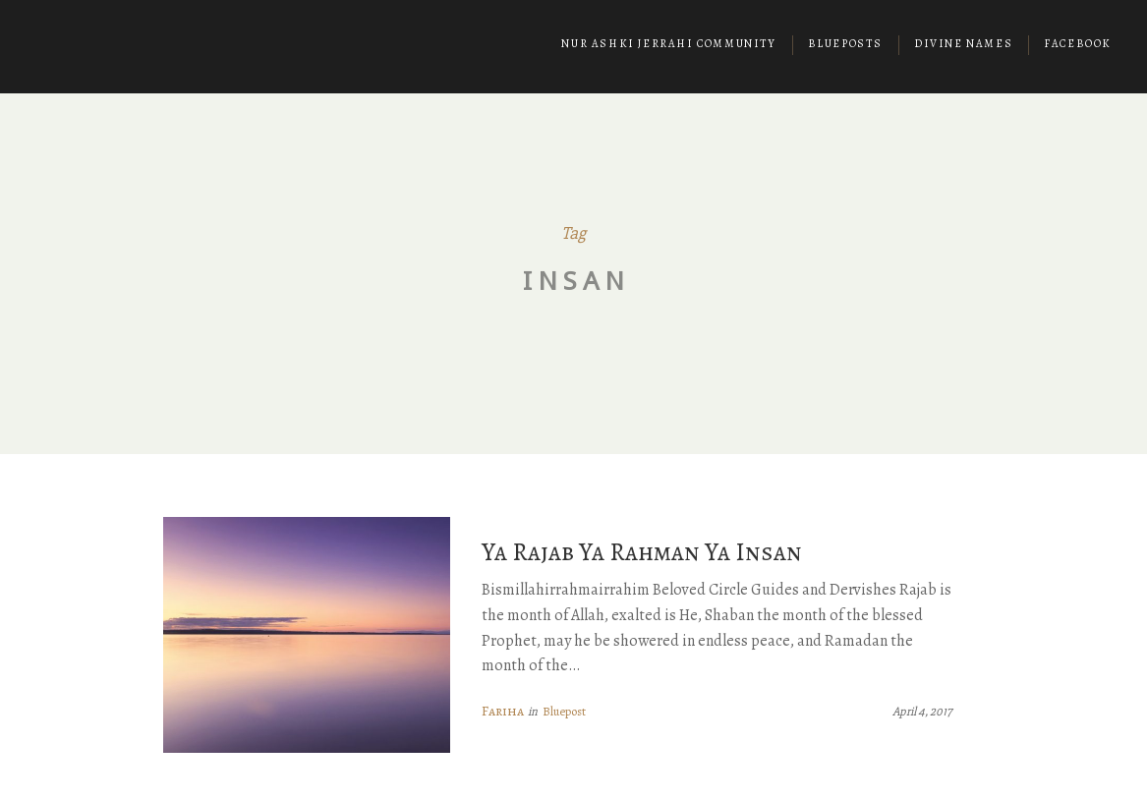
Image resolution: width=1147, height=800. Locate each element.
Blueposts (845, 43)
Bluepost (564, 711)
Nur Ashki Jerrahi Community (668, 43)
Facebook (1078, 43)
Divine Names (963, 43)
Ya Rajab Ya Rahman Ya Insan (642, 552)
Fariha (503, 711)
